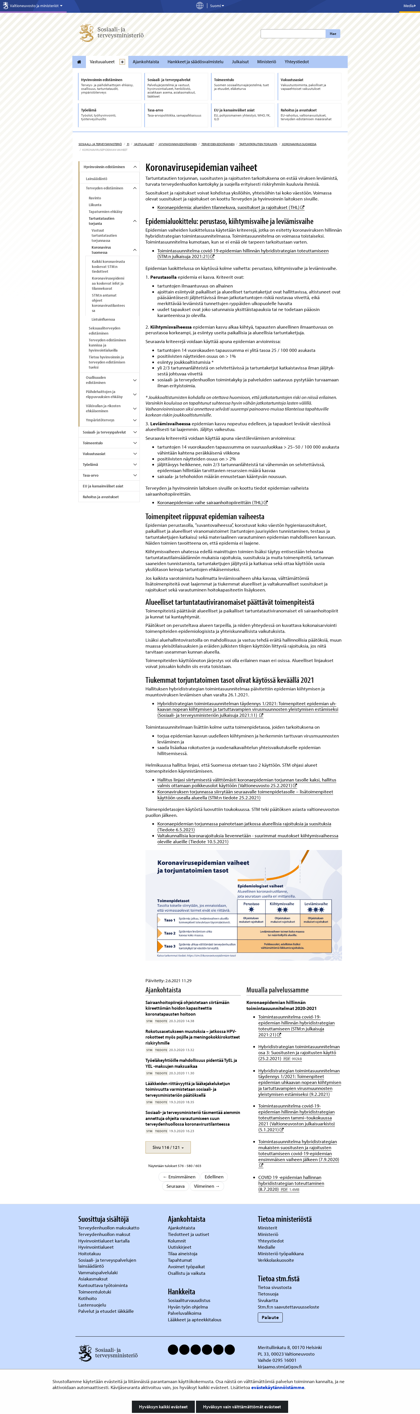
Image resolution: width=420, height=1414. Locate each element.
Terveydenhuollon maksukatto (109, 1228)
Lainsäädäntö (96, 178)
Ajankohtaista (146, 61)
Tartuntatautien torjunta (258, 144)
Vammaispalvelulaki (98, 1272)
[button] (168, 1147)
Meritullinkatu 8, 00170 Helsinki (290, 1347)
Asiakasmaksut (93, 1279)
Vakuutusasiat (94, 453)
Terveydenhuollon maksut (105, 1234)
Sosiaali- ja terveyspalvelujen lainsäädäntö (107, 1263)
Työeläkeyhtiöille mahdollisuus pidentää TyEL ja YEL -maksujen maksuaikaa (191, 1063)
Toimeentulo (93, 442)
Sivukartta (268, 1300)
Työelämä (90, 464)
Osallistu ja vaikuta (186, 1273)
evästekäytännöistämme (277, 1387)
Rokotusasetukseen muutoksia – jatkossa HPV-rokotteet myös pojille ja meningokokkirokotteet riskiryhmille (192, 1037)
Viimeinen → (207, 1186)
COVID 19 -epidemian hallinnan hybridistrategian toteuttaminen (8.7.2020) (291, 1183)
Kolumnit (177, 1241)
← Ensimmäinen (179, 1177)
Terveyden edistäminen (218, 144)
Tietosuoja (268, 1294)
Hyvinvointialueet (96, 1247)
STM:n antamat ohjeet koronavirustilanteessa (108, 303)
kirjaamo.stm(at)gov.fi (280, 1366)
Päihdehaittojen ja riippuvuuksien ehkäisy (104, 394)
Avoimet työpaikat (186, 1266)
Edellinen (214, 1177)
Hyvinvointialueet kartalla (104, 1241)
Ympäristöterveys (100, 419)
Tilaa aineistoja (182, 1253)
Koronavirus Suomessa (299, 144)
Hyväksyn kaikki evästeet (163, 1406)
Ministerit (268, 1228)
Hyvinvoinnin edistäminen (177, 144)
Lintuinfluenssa (103, 319)
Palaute (270, 1317)
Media (410, 5)
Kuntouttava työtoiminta (103, 1285)
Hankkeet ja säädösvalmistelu (195, 61)
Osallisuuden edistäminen (96, 380)
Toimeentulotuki (95, 1292)
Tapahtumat (180, 1260)
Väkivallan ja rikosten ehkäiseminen (103, 408)
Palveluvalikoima (184, 1313)
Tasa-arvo (90, 475)
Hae (333, 33)
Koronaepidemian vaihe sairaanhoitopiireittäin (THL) (212, 502)
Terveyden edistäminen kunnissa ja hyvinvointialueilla (107, 345)
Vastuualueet (102, 61)
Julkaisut (240, 61)
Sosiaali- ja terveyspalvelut (104, 432)
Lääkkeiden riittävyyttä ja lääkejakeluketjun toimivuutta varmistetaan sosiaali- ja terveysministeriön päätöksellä (187, 1089)
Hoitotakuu (90, 1253)
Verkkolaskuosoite (276, 1260)
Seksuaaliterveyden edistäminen (104, 331)
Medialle (267, 1247)
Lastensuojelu (92, 1305)
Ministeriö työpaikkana (281, 1253)
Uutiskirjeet (180, 1247)
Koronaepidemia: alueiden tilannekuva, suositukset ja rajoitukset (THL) (231, 207)
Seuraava (175, 1186)
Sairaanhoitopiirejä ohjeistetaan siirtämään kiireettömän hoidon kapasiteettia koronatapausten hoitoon (187, 1008)
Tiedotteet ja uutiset (189, 1234)
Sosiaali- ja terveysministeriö (100, 144)
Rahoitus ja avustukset (101, 496)
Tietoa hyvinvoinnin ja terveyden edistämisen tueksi (107, 362)
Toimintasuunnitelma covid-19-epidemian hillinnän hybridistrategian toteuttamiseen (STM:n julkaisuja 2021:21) (243, 253)
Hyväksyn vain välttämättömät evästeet (242, 1406)
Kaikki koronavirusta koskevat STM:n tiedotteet (108, 266)
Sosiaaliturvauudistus (189, 1300)
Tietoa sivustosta (275, 1287)
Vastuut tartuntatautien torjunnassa (104, 235)
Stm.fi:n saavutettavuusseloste (288, 1307)
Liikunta (95, 204)
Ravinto (95, 197)
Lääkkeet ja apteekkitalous (194, 1319)
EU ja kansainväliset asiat (103, 486)
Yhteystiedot (297, 61)
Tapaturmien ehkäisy (105, 211)
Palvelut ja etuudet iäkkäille (106, 1311)
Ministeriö (266, 61)
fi (127, 144)
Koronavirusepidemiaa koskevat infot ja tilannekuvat (108, 283)
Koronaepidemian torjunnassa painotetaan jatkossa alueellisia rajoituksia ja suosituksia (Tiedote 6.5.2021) (244, 826)
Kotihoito (87, 1298)
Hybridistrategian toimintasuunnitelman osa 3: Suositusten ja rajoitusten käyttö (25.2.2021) (299, 1052)
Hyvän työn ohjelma (188, 1307)
